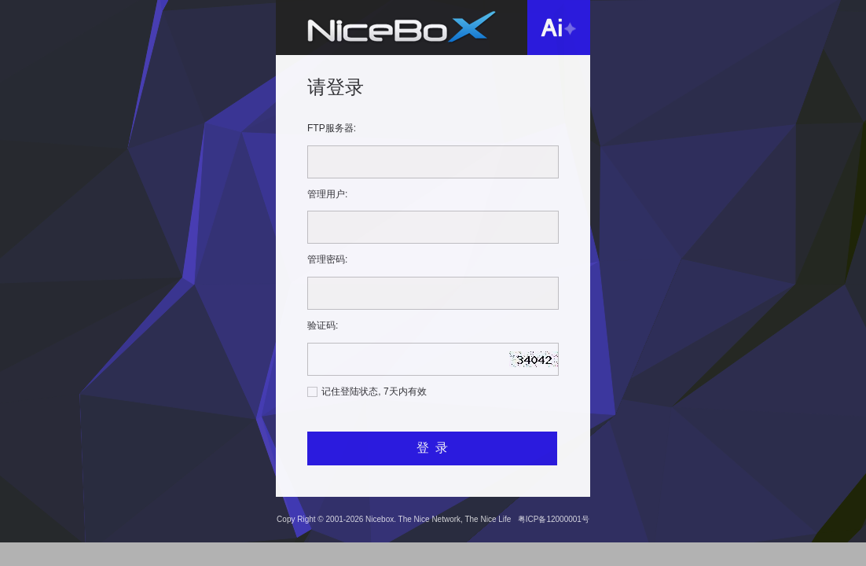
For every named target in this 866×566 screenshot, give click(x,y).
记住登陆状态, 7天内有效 (373, 391)
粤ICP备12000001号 (553, 519)
